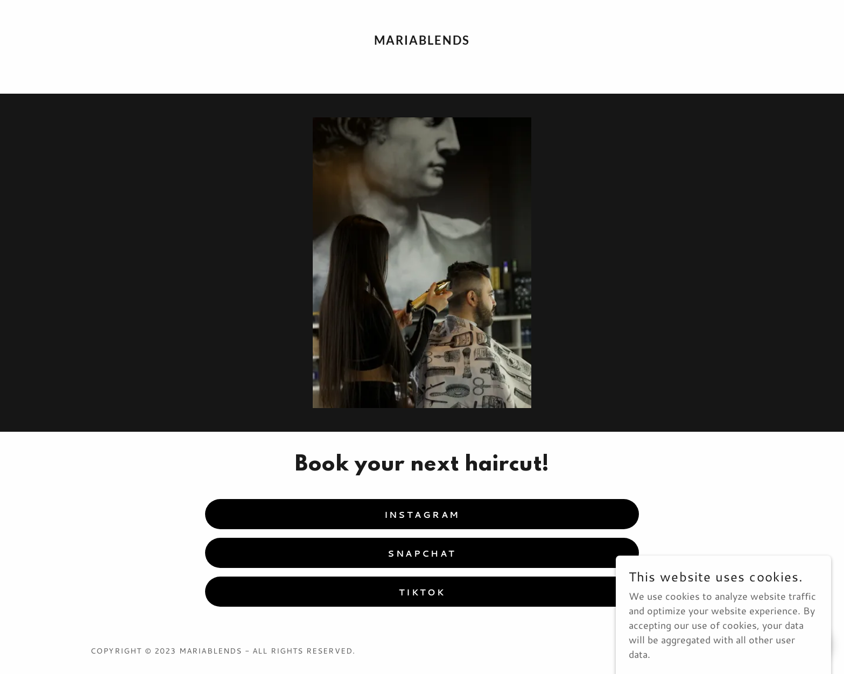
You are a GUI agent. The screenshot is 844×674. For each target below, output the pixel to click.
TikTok (422, 592)
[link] (422, 41)
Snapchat (422, 553)
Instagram (422, 514)
